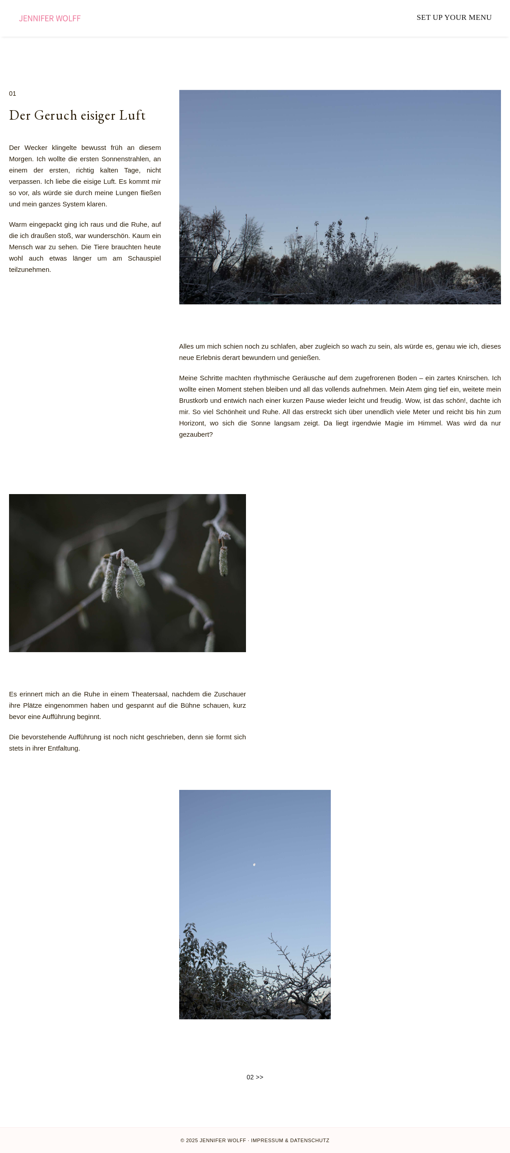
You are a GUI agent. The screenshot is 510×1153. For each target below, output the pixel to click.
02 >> (254, 1077)
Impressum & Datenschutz (290, 1140)
